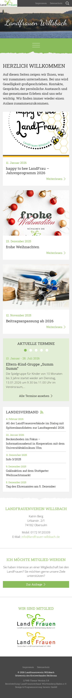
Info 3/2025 (13, 459)
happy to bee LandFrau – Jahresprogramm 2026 (27, 170)
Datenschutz (56, 3)
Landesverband (24, 412)
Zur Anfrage (36, 584)
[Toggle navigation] (36, 45)
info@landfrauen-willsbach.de (41, 537)
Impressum (41, 3)
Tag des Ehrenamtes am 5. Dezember (31, 486)
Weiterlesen (56, 179)
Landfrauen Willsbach (36, 22)
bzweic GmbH (50, 687)
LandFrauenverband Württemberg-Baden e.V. (44, 683)
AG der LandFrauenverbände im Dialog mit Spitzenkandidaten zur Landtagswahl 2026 (35, 425)
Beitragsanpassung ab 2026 (30, 320)
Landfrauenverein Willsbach (39, 672)
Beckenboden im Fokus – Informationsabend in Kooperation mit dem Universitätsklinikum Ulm (35, 443)
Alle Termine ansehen (36, 396)
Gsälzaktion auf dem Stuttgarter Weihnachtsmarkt (27, 473)
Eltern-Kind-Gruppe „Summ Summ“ (29, 366)
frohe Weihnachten (22, 246)
